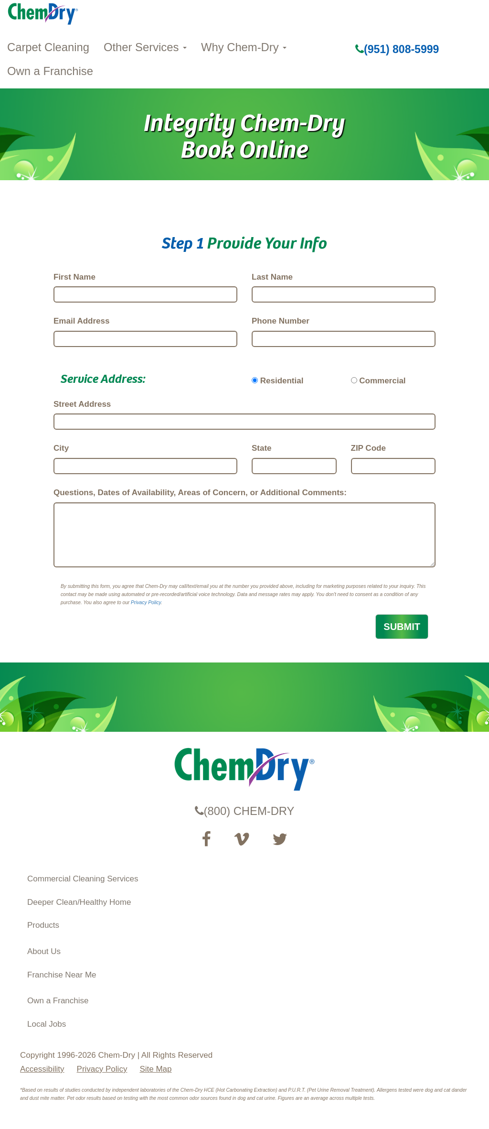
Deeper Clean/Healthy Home (79, 902)
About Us (44, 951)
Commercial (382, 380)
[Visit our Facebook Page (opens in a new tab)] (206, 839)
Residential (282, 380)
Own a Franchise (50, 71)
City (61, 448)
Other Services (145, 47)
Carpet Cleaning (48, 47)
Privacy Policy (146, 602)
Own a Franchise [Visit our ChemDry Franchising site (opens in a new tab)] (58, 1000)
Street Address (82, 404)
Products (43, 925)
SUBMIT (401, 626)
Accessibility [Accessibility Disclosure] (42, 1069)
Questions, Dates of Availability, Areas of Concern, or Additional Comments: (200, 492)
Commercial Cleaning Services (82, 878)
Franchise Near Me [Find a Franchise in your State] (61, 974)
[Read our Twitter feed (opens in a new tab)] (279, 839)
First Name (74, 277)
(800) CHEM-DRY (245, 810)
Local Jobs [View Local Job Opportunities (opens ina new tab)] (46, 1024)
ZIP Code (368, 448)
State (262, 448)
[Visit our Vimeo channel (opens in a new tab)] (242, 839)
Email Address (81, 321)
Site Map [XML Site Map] (155, 1069)
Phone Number (280, 321)
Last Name (272, 277)
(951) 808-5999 (397, 49)
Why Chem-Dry (244, 47)
